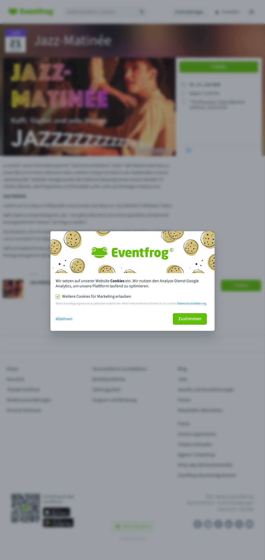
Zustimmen (189, 319)
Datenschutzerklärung (191, 303)
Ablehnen (64, 319)
